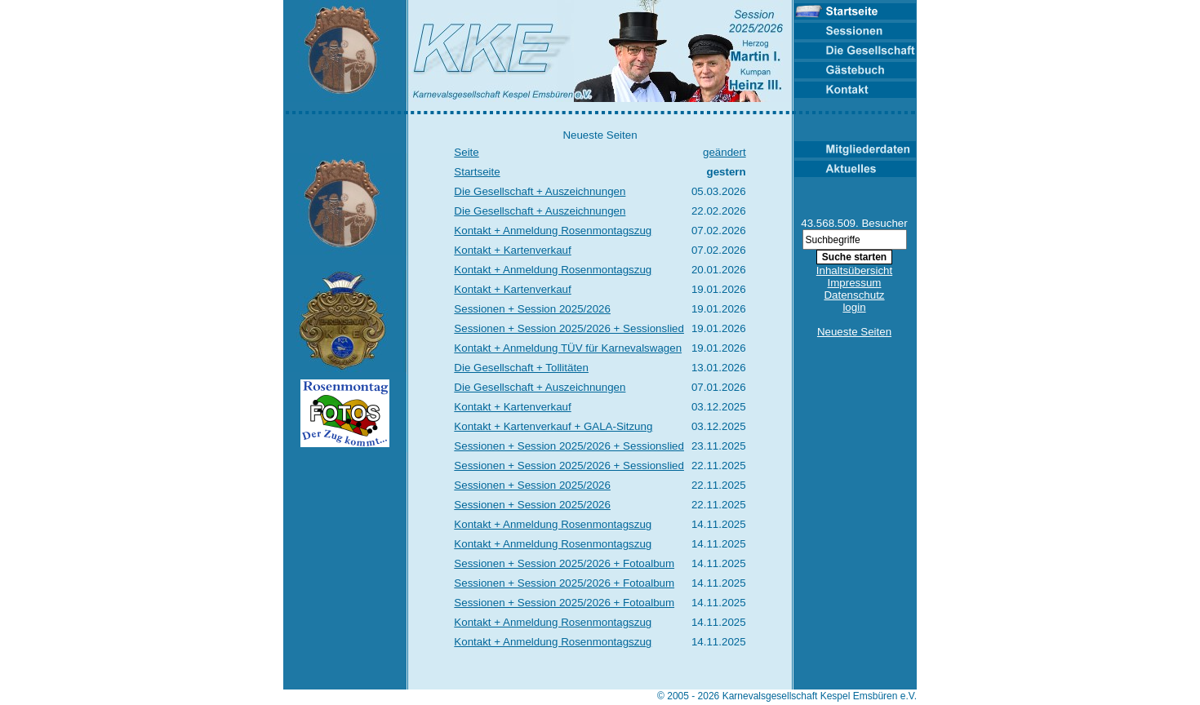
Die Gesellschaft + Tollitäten (521, 367)
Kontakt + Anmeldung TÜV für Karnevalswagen (568, 348)
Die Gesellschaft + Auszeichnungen (539, 191)
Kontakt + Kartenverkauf (512, 250)
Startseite (477, 172)
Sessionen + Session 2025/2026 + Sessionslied (569, 328)
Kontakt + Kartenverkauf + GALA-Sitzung (553, 426)
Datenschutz (854, 295)
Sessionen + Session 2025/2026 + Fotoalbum (564, 563)
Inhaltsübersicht (854, 270)
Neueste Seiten (854, 332)
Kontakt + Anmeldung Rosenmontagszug (552, 230)
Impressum (855, 283)
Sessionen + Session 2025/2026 (532, 309)
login (853, 307)
